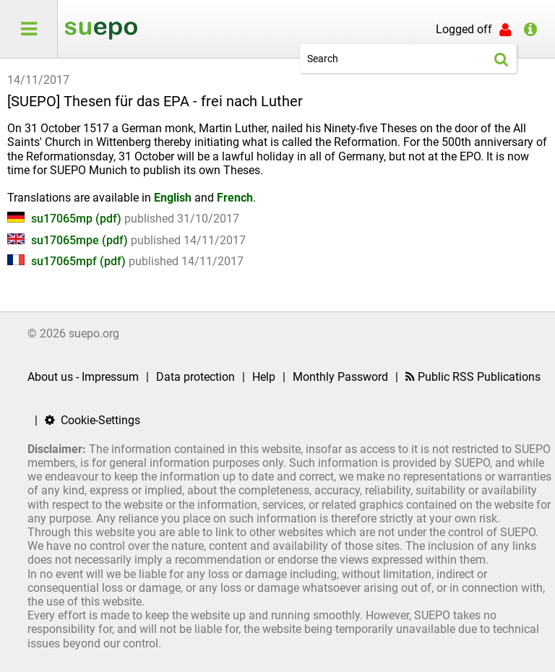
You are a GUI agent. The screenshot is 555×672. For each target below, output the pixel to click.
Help (263, 377)
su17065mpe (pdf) (69, 240)
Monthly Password (340, 377)
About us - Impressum (83, 377)
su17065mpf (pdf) (68, 261)
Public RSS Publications (473, 377)
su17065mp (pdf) (65, 218)
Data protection (195, 377)
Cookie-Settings (92, 420)
